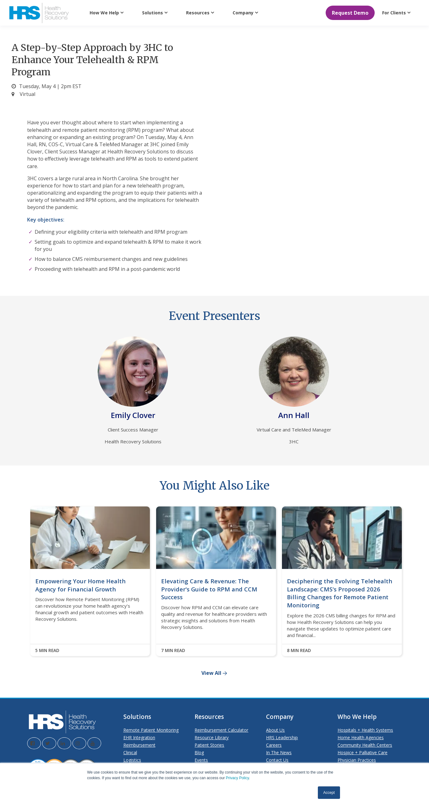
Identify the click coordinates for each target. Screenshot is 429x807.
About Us (275, 730)
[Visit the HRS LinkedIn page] (64, 743)
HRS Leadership (282, 737)
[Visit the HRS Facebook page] (34, 743)
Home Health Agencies (361, 737)
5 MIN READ (47, 650)
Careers (274, 745)
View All (211, 673)
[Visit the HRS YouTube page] (94, 743)
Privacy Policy (237, 778)
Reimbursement (139, 745)
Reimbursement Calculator (221, 730)
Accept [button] (329, 792)
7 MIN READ (173, 650)
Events (201, 760)
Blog (199, 752)
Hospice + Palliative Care (362, 752)
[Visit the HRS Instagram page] (79, 743)
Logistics (132, 760)
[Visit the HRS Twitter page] (49, 743)
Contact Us (277, 760)
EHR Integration (139, 737)
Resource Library (212, 737)
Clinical (130, 752)
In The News (279, 752)
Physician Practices (357, 760)
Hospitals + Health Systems (365, 730)
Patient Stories (209, 745)
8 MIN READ (299, 650)
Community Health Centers (365, 745)
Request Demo (350, 12)
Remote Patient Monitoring (151, 730)
